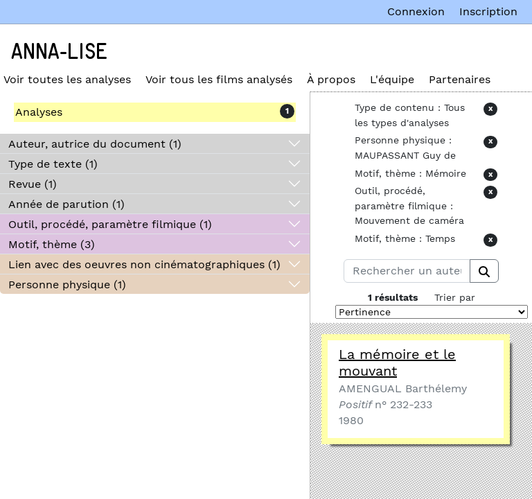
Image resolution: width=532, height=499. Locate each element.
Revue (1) (32, 184)
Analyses (38, 112)
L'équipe (392, 79)
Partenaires (459, 79)
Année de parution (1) (66, 204)
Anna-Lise (59, 52)
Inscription (488, 11)
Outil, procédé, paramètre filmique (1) (110, 224)
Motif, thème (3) (51, 244)
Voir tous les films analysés (218, 79)
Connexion (416, 11)
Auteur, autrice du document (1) (94, 143)
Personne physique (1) (67, 284)
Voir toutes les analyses (67, 79)
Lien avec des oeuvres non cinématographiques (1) (144, 264)
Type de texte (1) (53, 163)
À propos (331, 79)
